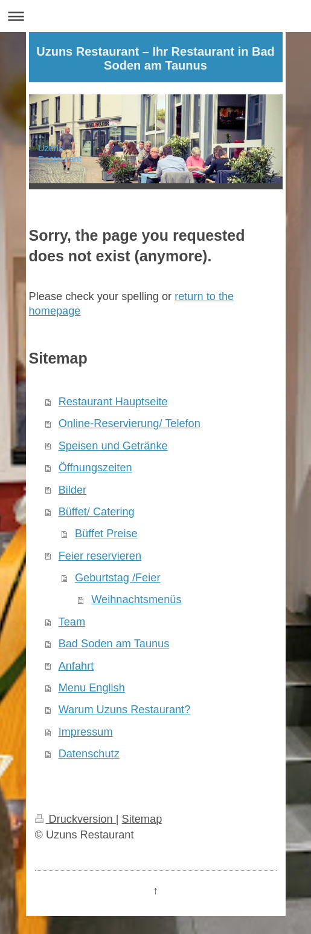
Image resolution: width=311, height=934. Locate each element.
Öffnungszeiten (95, 468)
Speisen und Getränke (113, 446)
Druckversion (75, 819)
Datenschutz (89, 754)
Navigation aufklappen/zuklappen (155, 16)
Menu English (92, 688)
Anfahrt (76, 666)
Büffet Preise (106, 533)
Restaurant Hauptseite (113, 402)
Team (72, 622)
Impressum (86, 732)
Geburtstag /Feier (118, 578)
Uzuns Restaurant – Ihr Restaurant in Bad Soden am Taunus (155, 58)
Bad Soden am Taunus (114, 644)
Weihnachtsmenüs (136, 599)
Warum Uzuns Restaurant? (125, 710)
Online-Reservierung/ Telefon (129, 423)
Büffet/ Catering (97, 512)
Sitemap (142, 819)
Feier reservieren (100, 556)
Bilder (73, 490)
